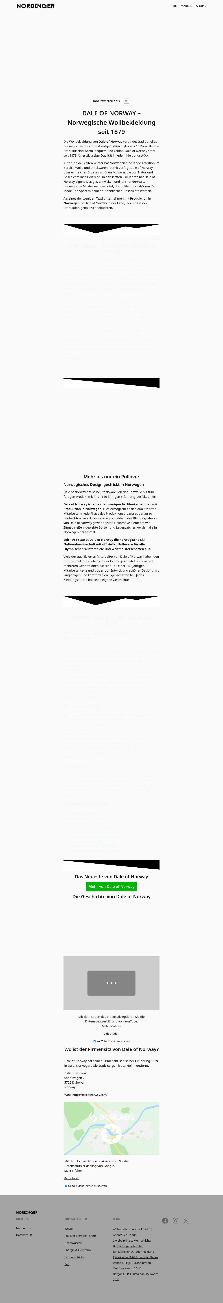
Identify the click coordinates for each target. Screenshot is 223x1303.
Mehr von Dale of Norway (111, 886)
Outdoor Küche (75, 1257)
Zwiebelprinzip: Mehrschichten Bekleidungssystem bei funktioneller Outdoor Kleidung (133, 1246)
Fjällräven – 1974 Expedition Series (135, 1257)
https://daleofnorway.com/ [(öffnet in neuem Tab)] (89, 1095)
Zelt (67, 1264)
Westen (69, 1228)
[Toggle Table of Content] (125, 101)
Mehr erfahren (111, 1026)
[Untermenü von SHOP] (206, 6)
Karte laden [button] (71, 1178)
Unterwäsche (73, 1243)
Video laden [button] (111, 1033)
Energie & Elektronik (78, 1250)
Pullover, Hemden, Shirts (80, 1236)
